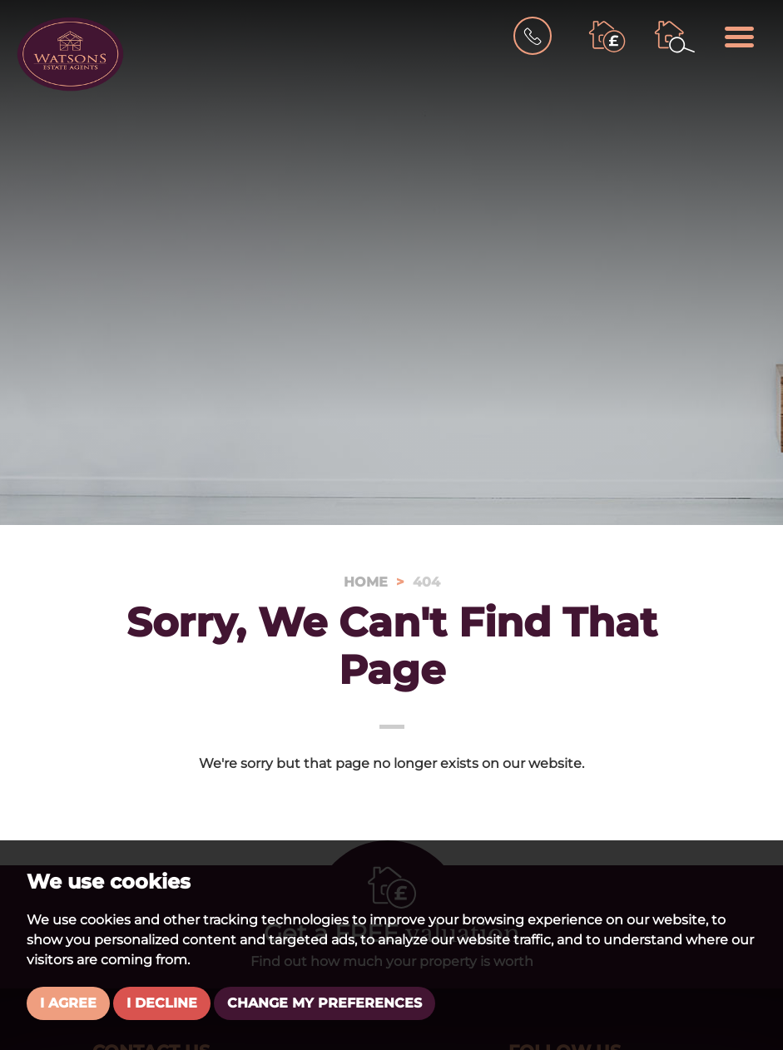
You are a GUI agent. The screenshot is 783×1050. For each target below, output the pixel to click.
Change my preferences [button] (324, 1003)
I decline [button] (161, 1003)
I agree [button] (68, 1003)
